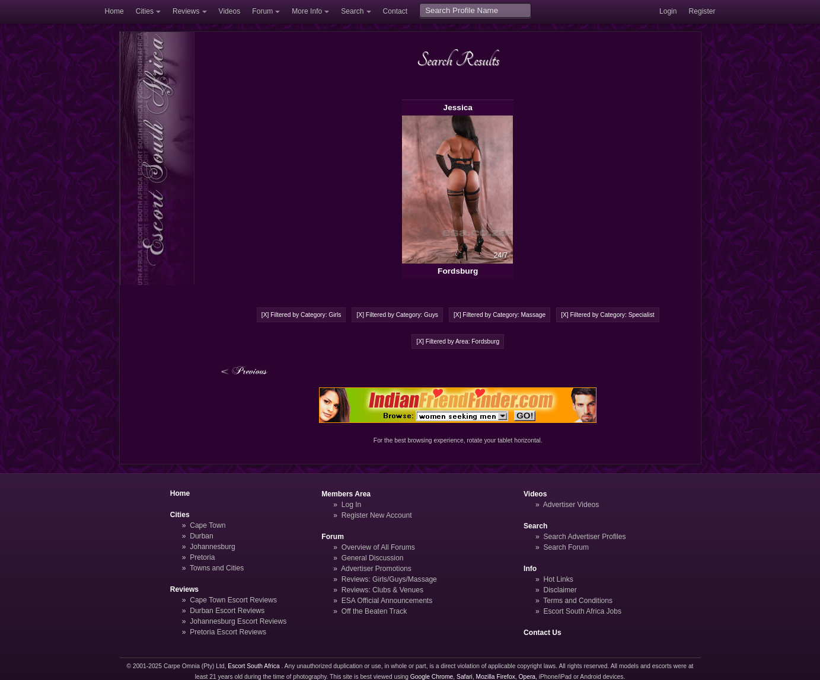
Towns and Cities (217, 568)
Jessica (458, 107)
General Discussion (373, 558)
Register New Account (377, 515)
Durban (201, 536)
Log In (352, 505)
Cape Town (207, 525)
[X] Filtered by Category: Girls (301, 315)
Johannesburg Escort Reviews (238, 621)
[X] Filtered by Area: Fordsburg (457, 341)
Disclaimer (559, 590)
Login (668, 11)
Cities (145, 11)
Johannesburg (212, 547)
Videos (230, 11)
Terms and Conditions (577, 600)
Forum (262, 11)
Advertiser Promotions (376, 568)
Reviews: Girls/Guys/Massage (389, 579)
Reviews (186, 11)
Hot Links (558, 579)
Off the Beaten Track (374, 611)
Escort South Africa (253, 666)
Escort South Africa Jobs (582, 611)
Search (352, 11)
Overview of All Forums (378, 547)
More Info (307, 11)
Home (114, 11)
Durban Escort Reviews (227, 611)
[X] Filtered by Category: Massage (499, 315)
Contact (395, 11)
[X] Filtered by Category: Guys (397, 315)
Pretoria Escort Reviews (228, 632)
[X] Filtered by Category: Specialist (607, 315)
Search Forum (566, 547)
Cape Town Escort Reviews (233, 600)
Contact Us (542, 632)
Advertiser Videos (571, 505)
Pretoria (202, 557)
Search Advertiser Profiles (584, 537)
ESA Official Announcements (387, 600)
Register (702, 11)
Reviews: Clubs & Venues (382, 590)
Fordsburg (458, 271)
